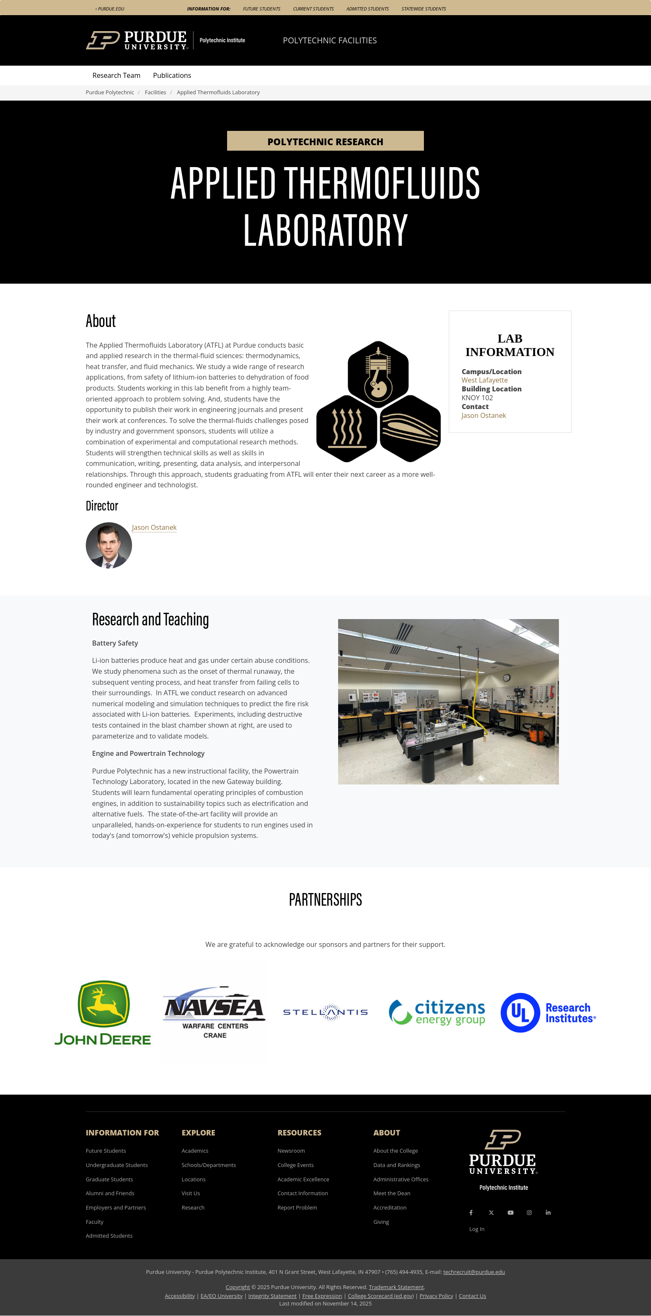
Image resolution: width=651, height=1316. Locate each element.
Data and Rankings (396, 1165)
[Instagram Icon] (529, 1213)
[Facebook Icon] (471, 1213)
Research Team (116, 75)
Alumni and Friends (110, 1193)
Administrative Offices (401, 1179)
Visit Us (191, 1193)
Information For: (208, 8)
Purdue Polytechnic (110, 92)
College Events (296, 1165)
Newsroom (291, 1150)
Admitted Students (368, 8)
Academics (195, 1150)
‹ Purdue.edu (109, 8)
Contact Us (472, 1296)
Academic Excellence (303, 1179)
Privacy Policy (436, 1296)
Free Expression (322, 1296)
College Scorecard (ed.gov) (381, 1296)
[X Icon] (492, 1213)
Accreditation (390, 1207)
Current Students (313, 8)
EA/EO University (222, 1296)
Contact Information (303, 1193)
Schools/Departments (209, 1165)
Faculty (94, 1222)
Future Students (262, 8)
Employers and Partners (116, 1207)
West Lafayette (485, 380)
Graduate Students (109, 1179)
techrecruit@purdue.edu (474, 1272)
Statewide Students (424, 8)
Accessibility (180, 1296)
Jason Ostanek (154, 527)
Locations (194, 1179)
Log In (476, 1229)
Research (193, 1207)
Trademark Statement (396, 1287)
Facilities (156, 92)
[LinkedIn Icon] (548, 1213)
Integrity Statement (273, 1296)
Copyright (238, 1287)
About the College (395, 1150)
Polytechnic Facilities (330, 40)
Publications (172, 75)
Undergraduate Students (117, 1165)
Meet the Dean (391, 1193)
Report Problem (297, 1207)
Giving (381, 1222)
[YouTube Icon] (510, 1213)
